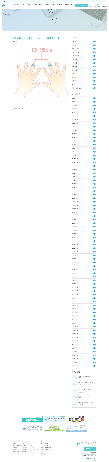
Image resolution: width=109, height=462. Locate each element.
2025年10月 (84, 123)
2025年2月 (84, 152)
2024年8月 (84, 173)
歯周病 (74, 81)
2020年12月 (84, 330)
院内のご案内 (16, 451)
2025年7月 (84, 134)
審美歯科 (74, 70)
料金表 (48, 5)
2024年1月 (84, 198)
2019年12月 (84, 355)
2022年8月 (84, 259)
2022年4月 (84, 273)
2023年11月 (84, 205)
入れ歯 (74, 45)
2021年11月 (84, 291)
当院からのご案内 (17, 445)
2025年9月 (84, 127)
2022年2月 (84, 280)
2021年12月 (84, 287)
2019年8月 (84, 362)
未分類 (74, 41)
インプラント (75, 56)
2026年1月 (84, 112)
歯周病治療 (24, 447)
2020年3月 (84, 351)
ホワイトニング (25, 453)
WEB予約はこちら (89, 448)
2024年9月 (84, 169)
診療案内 (42, 5)
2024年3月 (84, 191)
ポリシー (15, 443)
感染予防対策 (75, 52)
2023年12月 (84, 201)
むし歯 (74, 77)
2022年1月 (84, 284)
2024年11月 (84, 162)
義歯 (31, 451)
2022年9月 (84, 255)
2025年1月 (84, 155)
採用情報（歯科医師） (47, 447)
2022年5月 (84, 269)
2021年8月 (84, 301)
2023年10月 (84, 209)
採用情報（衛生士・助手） (47, 450)
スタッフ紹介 (34, 5)
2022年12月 (84, 244)
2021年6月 (84, 309)
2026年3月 (84, 105)
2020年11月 (84, 334)
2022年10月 (84, 251)
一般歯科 (24, 445)
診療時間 (15, 447)
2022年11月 (84, 248)
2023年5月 (84, 226)
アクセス (61, 5)
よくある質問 (54, 5)
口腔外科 (74, 63)
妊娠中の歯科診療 (77, 88)
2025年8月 (84, 130)
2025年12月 (84, 116)
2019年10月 (84, 359)
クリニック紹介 (26, 5)
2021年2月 (84, 323)
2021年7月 (84, 305)
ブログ (72, 5)
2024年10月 (84, 166)
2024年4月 (84, 187)
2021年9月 (84, 298)
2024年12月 (84, 159)
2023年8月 (84, 216)
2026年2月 (84, 109)
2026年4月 (84, 102)
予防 (73, 73)
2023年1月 (84, 241)
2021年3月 (84, 319)
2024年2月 (84, 194)
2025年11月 (84, 119)
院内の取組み (75, 48)
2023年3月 (84, 234)
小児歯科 (74, 59)
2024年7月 (84, 177)
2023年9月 (84, 212)
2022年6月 (84, 266)
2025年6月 (84, 137)
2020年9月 (84, 341)
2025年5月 (84, 141)
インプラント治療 (34, 449)
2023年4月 (84, 230)
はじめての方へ (25, 443)
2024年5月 (84, 184)
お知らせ (74, 84)
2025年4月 (84, 144)
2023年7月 (84, 219)
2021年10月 (84, 294)
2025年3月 (84, 148)
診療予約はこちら (81, 5)
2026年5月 (84, 98)
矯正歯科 (74, 66)
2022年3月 (84, 277)
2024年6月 (84, 180)
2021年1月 (84, 326)
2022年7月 (84, 262)
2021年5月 (84, 312)
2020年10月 (84, 337)
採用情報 (67, 5)
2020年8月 (84, 344)
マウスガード (33, 453)
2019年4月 (84, 366)
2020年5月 (84, 348)
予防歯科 (24, 449)
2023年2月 (84, 237)
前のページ (20, 108)
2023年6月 (84, 223)
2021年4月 (84, 316)
